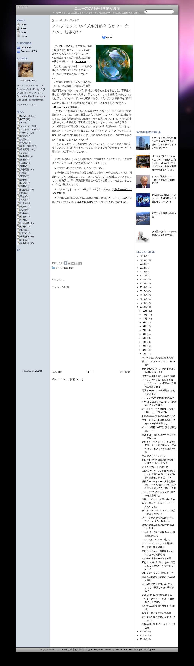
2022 (142, 271)
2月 (144, 350)
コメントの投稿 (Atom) (70, 379)
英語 (22, 139)
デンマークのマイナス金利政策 (157, 543)
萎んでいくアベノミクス (154, 456)
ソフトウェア (27, 129)
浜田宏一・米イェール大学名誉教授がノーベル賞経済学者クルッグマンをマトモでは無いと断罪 (159, 485)
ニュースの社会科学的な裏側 (97, 9)
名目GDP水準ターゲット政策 (156, 558)
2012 (142, 631)
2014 (142, 303)
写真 (22, 199)
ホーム (91, 372)
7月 (144, 330)
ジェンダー (25, 126)
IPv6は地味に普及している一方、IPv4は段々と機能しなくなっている (164, 198)
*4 (55, 189)
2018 (142, 287)
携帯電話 (24, 169)
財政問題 (24, 189)
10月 (145, 318)
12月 (145, 310)
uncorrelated (29, 80)
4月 (144, 342)
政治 (22, 216)
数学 (22, 213)
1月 (144, 353)
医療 (22, 136)
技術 (22, 159)
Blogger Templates (94, 649)
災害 (22, 186)
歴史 (22, 240)
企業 (22, 153)
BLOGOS (81, 61)
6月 (144, 334)
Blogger (39, 371)
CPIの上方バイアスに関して (156, 539)
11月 (145, 314)
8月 (144, 326)
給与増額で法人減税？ (153, 547)
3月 (144, 346)
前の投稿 (125, 372)
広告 (22, 179)
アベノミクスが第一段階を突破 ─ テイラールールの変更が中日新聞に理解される (159, 383)
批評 (22, 233)
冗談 (22, 209)
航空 (22, 183)
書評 (22, 206)
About (23, 28)
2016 (142, 295)
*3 (55, 172)
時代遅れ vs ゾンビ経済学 (155, 467)
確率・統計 (25, 146)
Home (24, 24)
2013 (142, 307)
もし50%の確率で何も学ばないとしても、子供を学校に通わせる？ (158, 587)
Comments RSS (29, 51)
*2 (55, 167)
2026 (142, 256)
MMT (22, 119)
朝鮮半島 (24, 223)
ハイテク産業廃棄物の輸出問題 (157, 357)
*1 (55, 159)
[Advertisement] (93, 232)
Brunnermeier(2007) (65, 107)
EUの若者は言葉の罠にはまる (157, 594)
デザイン (24, 132)
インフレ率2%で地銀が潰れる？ (158, 398)
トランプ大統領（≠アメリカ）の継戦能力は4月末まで (163, 179)
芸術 (22, 173)
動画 (22, 226)
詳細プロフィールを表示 (27, 105)
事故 (22, 196)
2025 (142, 260)
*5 (55, 198)
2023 (142, 268)
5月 (144, 338)
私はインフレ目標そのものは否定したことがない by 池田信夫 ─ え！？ (158, 565)
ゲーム (23, 122)
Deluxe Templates (124, 649)
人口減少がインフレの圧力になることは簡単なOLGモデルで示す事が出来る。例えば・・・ (159, 474)
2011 (142, 635)
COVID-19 (25, 116)
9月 (144, 322)
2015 (142, 299)
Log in (24, 36)
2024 (142, 264)
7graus (151, 649)
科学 (22, 143)
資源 (22, 193)
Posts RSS (26, 47)
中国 (22, 220)
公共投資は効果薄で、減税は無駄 (158, 376)
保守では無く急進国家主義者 (156, 613)
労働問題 (24, 243)
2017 (142, 291)
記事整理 (24, 156)
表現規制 (24, 236)
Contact (24, 32)
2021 (142, 275)
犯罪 (22, 230)
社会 (22, 203)
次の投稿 (57, 372)
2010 (142, 639)
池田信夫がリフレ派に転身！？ (157, 573)
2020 (142, 279)
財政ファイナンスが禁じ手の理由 (158, 499)
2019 (142, 283)
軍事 (22, 166)
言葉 (22, 176)
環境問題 (24, 149)
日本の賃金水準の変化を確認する (158, 416)
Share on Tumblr (65, 263)
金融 (22, 163)
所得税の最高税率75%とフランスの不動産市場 (99, 202)
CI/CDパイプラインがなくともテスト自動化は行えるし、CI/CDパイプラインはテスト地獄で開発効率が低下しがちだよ (164, 163)
